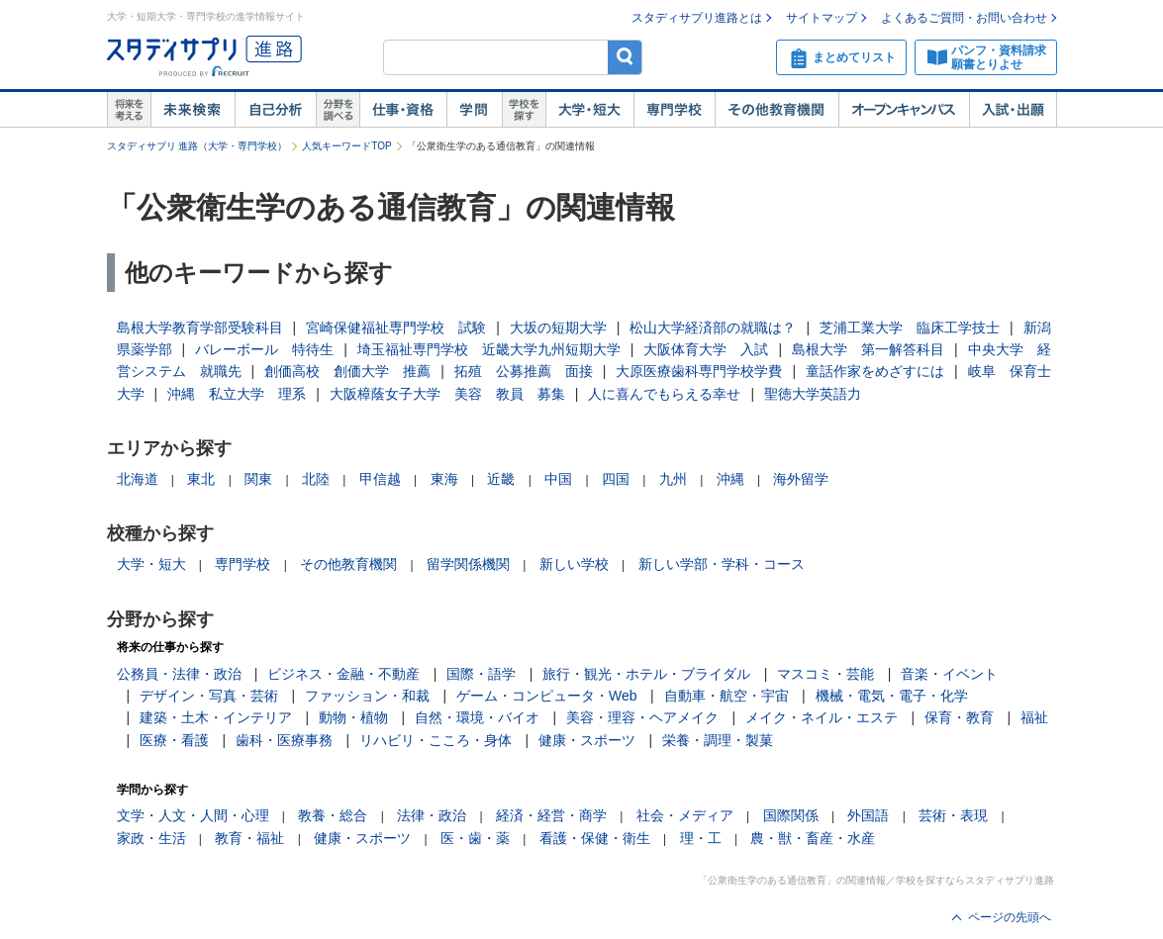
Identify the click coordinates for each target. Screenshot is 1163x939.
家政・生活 (151, 838)
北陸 (316, 479)
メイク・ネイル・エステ (821, 717)
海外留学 (800, 479)
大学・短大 (589, 110)
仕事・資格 (402, 110)
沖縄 (730, 479)
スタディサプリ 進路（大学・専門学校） (197, 146)
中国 (558, 479)
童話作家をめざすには (875, 371)
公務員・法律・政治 (179, 674)
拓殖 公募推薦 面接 (523, 371)
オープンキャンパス (903, 110)
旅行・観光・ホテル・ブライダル (646, 674)
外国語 (868, 815)
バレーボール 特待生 (264, 349)
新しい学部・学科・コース (721, 564)
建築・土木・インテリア (216, 717)
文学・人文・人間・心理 (193, 815)
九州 (673, 479)
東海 (444, 479)
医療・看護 (174, 740)
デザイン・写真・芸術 (209, 696)
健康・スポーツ (586, 740)
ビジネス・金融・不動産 (343, 674)
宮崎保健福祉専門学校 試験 (396, 327)
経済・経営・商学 (551, 815)
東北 (201, 479)
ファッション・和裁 (367, 696)
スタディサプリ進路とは (696, 18)
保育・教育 (959, 717)
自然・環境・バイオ (477, 717)
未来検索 (192, 110)
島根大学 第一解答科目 (868, 349)
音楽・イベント (949, 674)
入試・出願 (1013, 110)
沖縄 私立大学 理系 (236, 394)
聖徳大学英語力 (812, 394)
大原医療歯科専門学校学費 (699, 371)
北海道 (137, 479)
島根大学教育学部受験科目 (200, 327)
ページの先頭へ (1009, 917)
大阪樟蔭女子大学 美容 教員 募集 (447, 394)
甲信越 (380, 479)
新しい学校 (574, 564)
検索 (625, 57)
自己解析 (275, 110)
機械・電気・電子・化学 (892, 696)
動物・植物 (353, 717)
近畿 (501, 479)
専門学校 (674, 110)
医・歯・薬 (475, 838)
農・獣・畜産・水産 (812, 838)
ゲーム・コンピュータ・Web (546, 696)
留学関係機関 (468, 564)
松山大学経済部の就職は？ (713, 327)
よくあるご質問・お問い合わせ (964, 18)
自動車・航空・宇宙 (726, 696)
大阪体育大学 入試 (705, 349)
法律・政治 (431, 815)
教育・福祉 (249, 838)
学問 (474, 110)
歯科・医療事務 (284, 740)
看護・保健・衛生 (594, 838)
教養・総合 (332, 815)
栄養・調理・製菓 (717, 740)
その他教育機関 (776, 110)
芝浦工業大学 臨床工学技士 (910, 327)
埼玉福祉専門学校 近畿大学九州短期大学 (489, 349)
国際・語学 (481, 674)
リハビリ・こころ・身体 (435, 740)
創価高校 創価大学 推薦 (347, 371)
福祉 (1034, 717)
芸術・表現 (953, 815)
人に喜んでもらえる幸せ (664, 394)
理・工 (701, 838)
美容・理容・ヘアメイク (642, 717)
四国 (616, 479)
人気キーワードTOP (346, 146)
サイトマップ (821, 18)
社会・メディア (684, 815)
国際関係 (791, 815)
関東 (258, 479)
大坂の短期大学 (558, 327)
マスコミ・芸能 (825, 674)
